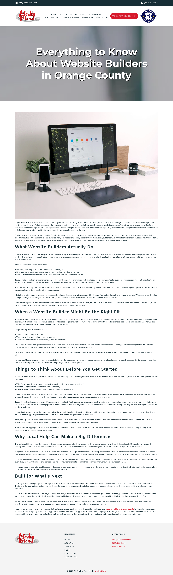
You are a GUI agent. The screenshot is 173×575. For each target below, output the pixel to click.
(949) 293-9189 (119, 543)
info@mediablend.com (121, 540)
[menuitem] (53, 14)
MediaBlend (100, 571)
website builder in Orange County (120, 509)
